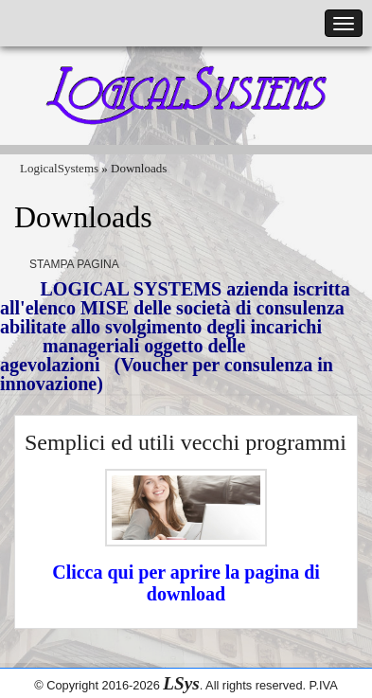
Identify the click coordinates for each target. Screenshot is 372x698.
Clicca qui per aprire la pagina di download (186, 583)
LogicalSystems (59, 168)
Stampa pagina (74, 264)
